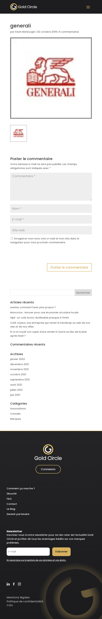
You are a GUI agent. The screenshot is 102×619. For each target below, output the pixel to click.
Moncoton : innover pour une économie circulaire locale (44, 312)
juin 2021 (15, 395)
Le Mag (11, 509)
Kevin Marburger (25, 31)
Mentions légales (18, 597)
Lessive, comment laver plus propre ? (33, 307)
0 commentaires (69, 31)
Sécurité (12, 493)
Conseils (15, 413)
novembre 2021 (19, 369)
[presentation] (35, 255)
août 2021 (16, 384)
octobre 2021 (18, 374)
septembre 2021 (20, 379)
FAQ (9, 498)
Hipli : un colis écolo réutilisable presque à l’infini (39, 317)
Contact (12, 504)
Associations (18, 408)
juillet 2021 (16, 390)
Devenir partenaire (18, 514)
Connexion (48, 469)
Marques (15, 419)
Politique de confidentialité (25, 601)
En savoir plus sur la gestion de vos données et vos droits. (36, 560)
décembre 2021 (19, 364)
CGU (10, 605)
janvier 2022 (17, 359)
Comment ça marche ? (21, 488)
